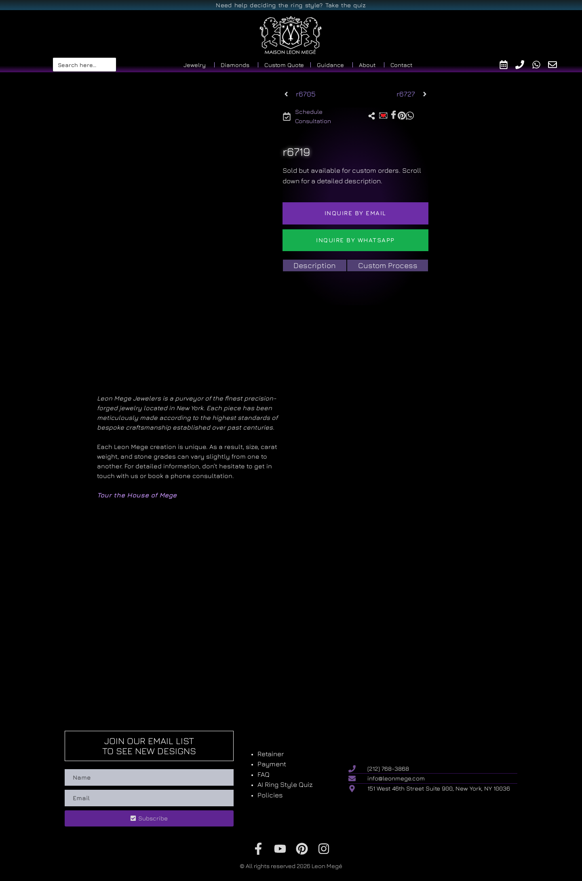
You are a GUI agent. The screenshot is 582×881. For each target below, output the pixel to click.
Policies (270, 795)
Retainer (270, 754)
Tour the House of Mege (137, 495)
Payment (271, 764)
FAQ (263, 774)
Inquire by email (355, 213)
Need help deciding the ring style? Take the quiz (291, 5)
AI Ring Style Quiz (285, 784)
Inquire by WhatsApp (355, 240)
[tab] (315, 265)
